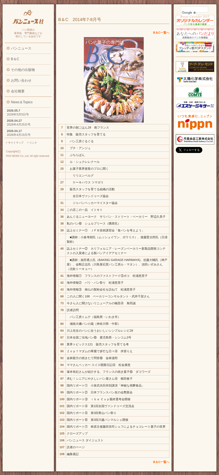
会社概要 (18, 91)
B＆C (15, 59)
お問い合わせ (21, 80)
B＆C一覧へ (161, 32)
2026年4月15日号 (19, 134)
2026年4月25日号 (19, 124)
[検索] (189, 12)
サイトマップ (16, 142)
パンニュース (21, 48)
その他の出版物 (23, 70)
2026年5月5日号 (18, 114)
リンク (33, 142)
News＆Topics (22, 102)
